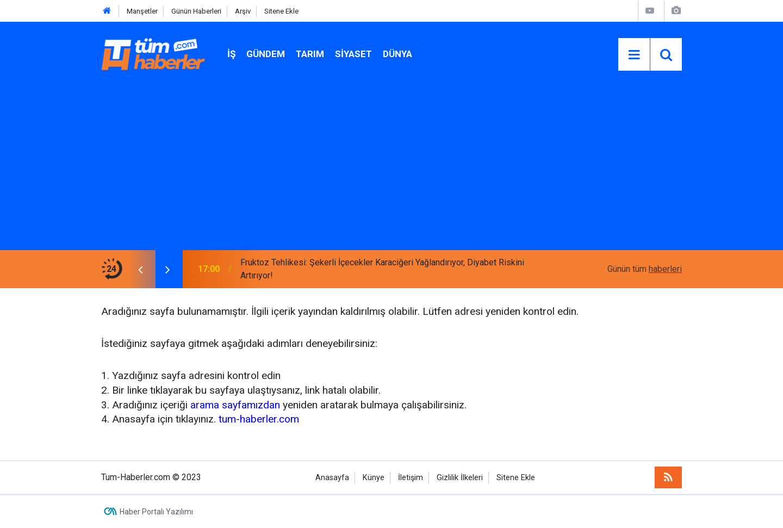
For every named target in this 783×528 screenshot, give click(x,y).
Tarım (310, 53)
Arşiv (243, 11)
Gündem (265, 53)
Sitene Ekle (281, 11)
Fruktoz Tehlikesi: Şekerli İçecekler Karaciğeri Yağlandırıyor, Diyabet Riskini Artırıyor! (382, 269)
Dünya (397, 53)
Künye (373, 477)
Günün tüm (644, 269)
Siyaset (353, 53)
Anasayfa (332, 477)
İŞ (231, 53)
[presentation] (140, 269)
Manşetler (142, 11)
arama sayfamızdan (235, 405)
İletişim (410, 477)
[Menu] (634, 55)
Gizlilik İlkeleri (460, 477)
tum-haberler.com (259, 419)
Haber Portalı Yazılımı (156, 511)
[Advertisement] (391, 168)
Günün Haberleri (196, 11)
